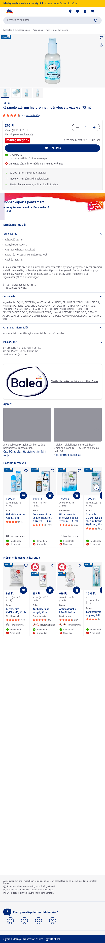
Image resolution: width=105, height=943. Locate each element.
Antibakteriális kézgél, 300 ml (67, 611)
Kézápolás (38, 30)
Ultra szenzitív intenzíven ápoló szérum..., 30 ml (68, 518)
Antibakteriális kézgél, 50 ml (41, 611)
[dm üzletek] (70, 11)
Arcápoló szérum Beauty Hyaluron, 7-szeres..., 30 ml (42, 518)
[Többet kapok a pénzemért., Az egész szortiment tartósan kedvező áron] (52, 206)
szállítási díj (26, 134)
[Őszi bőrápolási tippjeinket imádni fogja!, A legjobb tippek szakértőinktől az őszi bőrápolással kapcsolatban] (27, 433)
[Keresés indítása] (95, 20)
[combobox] (52, 20)
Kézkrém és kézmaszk (57, 30)
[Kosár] (92, 11)
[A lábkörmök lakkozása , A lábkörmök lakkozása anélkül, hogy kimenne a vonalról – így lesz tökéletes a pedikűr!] (78, 433)
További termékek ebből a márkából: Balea (52, 382)
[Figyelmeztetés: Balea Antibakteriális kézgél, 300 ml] (70, 624)
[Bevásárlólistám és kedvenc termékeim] (78, 11)
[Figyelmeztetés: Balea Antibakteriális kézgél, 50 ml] (44, 624)
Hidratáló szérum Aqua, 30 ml (15, 516)
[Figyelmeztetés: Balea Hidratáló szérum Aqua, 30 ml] (15, 536)
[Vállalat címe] (52, 342)
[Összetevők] (52, 297)
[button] (100, 11)
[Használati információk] (52, 328)
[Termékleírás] (52, 234)
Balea (6, 103)
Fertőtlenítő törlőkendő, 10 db (16, 611)
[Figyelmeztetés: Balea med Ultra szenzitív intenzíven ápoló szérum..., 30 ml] (68, 536)
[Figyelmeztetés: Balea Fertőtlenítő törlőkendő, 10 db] (15, 624)
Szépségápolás (22, 30)
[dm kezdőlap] (9, 11)
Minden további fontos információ (61, 3)
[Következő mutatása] (96, 487)
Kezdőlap (7, 30)
